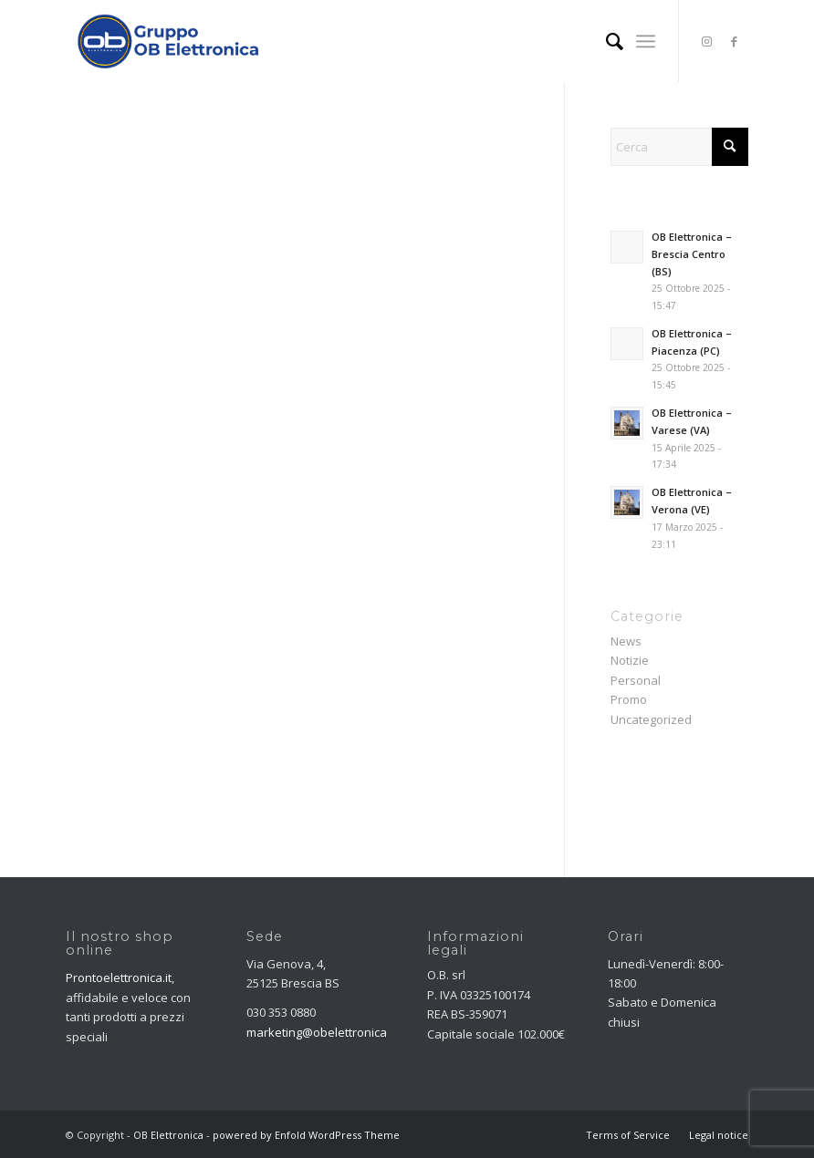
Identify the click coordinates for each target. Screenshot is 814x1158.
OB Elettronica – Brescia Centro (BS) (692, 254)
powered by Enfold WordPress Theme (306, 1135)
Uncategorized (651, 719)
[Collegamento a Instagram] (707, 41)
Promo (628, 699)
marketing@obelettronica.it (321, 1032)
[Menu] (645, 41)
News (626, 641)
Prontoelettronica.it (119, 977)
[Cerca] (605, 41)
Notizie (629, 660)
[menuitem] (605, 41)
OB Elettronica (168, 1135)
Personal (635, 680)
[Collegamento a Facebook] (734, 41)
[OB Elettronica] (168, 41)
